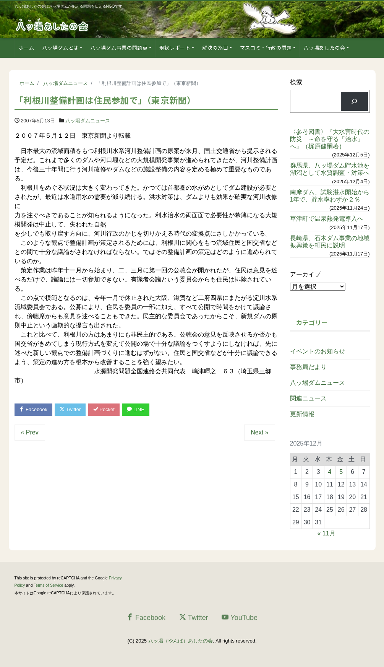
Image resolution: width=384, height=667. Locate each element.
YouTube (240, 617)
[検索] (354, 101)
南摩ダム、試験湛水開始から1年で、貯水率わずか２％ (329, 196)
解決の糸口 (215, 47)
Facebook (33, 409)
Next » (259, 432)
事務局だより (308, 367)
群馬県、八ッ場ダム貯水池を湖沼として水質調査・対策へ (329, 169)
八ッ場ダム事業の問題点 (118, 47)
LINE (136, 409)
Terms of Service (48, 585)
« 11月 (326, 533)
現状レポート (175, 47)
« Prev (30, 432)
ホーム (26, 47)
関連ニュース (308, 398)
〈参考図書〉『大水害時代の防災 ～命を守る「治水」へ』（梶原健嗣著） (329, 139)
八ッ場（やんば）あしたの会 (180, 641)
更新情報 (302, 414)
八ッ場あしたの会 (324, 47)
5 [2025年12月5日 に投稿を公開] (341, 472)
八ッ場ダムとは (60, 47)
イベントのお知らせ (317, 351)
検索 (296, 82)
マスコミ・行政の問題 (266, 47)
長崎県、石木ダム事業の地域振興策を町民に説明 (329, 242)
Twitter (70, 409)
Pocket (104, 409)
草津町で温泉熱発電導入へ (326, 218)
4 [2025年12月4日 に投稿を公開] (330, 472)
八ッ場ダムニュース (87, 121)
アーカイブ (305, 274)
